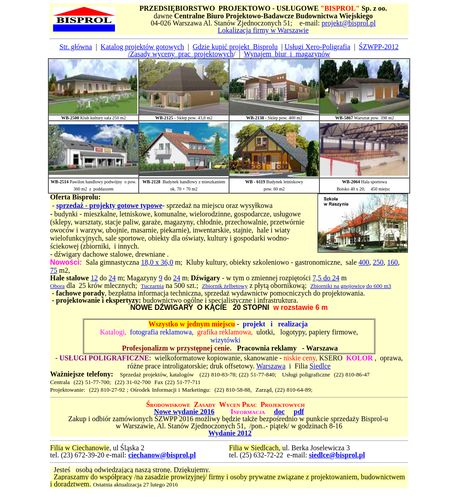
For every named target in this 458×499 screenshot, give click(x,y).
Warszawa (270, 366)
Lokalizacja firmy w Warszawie (263, 30)
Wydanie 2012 (230, 433)
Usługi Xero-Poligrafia (317, 47)
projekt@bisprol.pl (349, 23)
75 (53, 270)
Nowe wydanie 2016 (184, 411)
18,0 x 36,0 (157, 262)
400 (364, 262)
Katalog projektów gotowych (142, 47)
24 (112, 278)
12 (94, 278)
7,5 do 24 (326, 278)
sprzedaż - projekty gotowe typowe (109, 205)
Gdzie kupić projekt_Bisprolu (235, 47)
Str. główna (75, 47)
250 (378, 262)
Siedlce (320, 366)
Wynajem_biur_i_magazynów (287, 54)
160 (392, 262)
